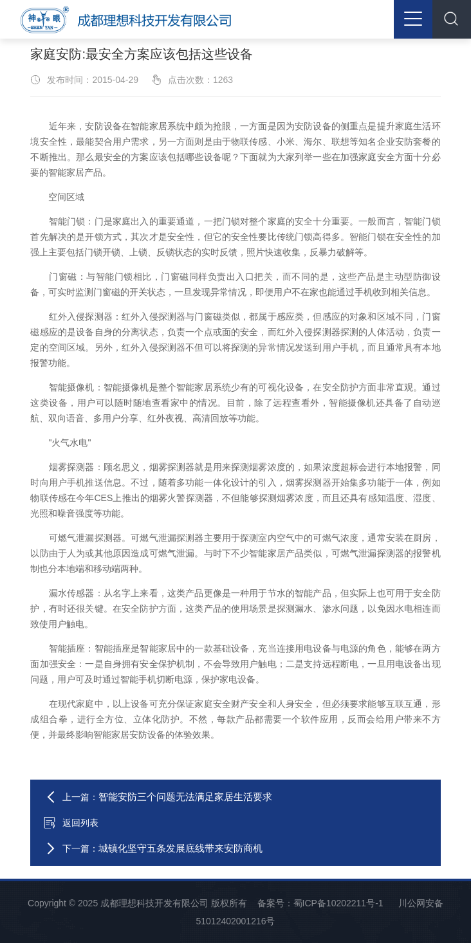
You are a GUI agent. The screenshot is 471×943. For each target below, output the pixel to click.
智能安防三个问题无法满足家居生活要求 (185, 796)
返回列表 (70, 822)
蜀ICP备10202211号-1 (338, 903)
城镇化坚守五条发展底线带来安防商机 (180, 848)
